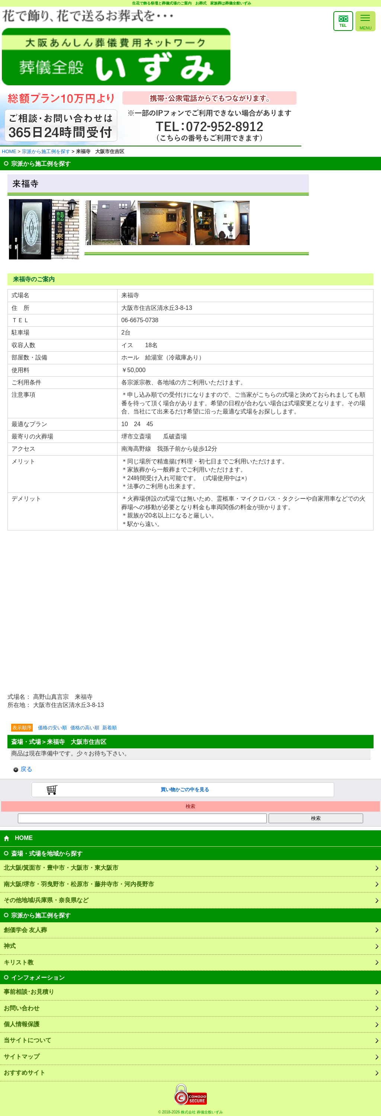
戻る (26, 769)
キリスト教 (18, 962)
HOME (9, 151)
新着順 (109, 727)
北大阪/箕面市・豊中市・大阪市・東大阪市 (61, 868)
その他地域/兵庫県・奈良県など (46, 900)
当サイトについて (27, 1040)
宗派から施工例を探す (46, 151)
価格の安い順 (52, 727)
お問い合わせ (21, 1008)
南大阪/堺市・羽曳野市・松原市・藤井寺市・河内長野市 (79, 884)
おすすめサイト (24, 1072)
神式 (10, 946)
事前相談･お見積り (29, 992)
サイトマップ (21, 1056)
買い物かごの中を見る (185, 789)
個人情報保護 (21, 1024)
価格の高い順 (84, 727)
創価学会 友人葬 (25, 930)
